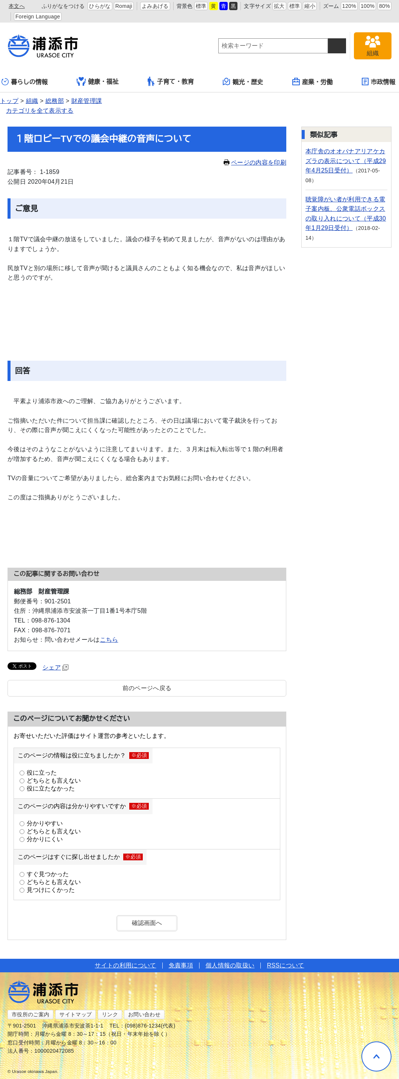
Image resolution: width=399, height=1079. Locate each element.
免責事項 (181, 965)
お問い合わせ (144, 1014)
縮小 (309, 6)
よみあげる (155, 6)
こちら (109, 639)
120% (349, 6)
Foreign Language (37, 17)
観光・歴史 (243, 81)
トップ (9, 101)
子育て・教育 (171, 81)
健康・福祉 (98, 81)
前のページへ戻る (147, 688)
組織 (32, 101)
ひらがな (99, 6)
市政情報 (378, 81)
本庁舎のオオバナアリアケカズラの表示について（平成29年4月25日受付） (345, 161)
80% (384, 6)
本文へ (17, 6)
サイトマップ (75, 1014)
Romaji (124, 6)
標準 (201, 6)
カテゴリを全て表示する (40, 110)
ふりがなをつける (63, 6)
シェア (55, 667)
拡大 (279, 6)
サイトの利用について (125, 965)
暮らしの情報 (25, 81)
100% (368, 6)
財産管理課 (86, 101)
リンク (110, 1014)
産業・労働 (312, 81)
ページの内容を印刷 (255, 162)
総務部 (54, 101)
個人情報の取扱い (230, 965)
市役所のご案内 (30, 1014)
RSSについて (285, 965)
